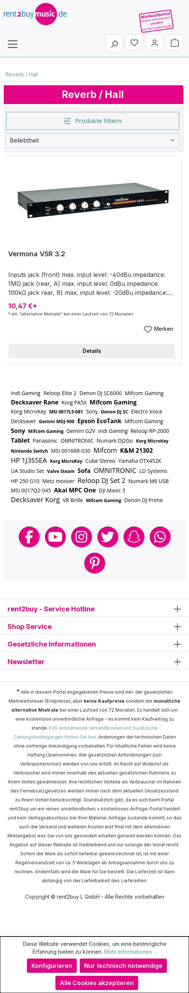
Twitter (107, 536)
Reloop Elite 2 (59, 393)
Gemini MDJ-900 (56, 421)
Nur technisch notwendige (123, 965)
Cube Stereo (100, 460)
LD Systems (153, 470)
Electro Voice (146, 411)
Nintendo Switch (29, 451)
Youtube (55, 536)
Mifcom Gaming (144, 393)
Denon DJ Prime (143, 500)
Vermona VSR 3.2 (36, 254)
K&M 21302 (136, 450)
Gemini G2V (81, 430)
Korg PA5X (73, 402)
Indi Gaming (25, 393)
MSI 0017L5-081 (66, 412)
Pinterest (94, 563)
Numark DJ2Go (115, 440)
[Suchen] (114, 43)
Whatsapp (160, 536)
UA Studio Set (27, 470)
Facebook (29, 536)
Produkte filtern (93, 121)
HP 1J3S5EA (29, 460)
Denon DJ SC (114, 412)
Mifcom (105, 450)
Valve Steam (61, 471)
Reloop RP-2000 (150, 430)
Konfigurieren (51, 965)
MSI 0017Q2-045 (31, 490)
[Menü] (13, 43)
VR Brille (73, 500)
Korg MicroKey (28, 411)
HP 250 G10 (25, 481)
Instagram (81, 536)
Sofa (84, 471)
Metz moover (58, 481)
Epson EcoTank (99, 421)
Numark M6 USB (148, 481)
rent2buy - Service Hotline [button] (94, 608)
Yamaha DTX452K (139, 460)
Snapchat (134, 536)
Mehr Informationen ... (130, 951)
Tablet (20, 440)
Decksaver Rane (34, 402)
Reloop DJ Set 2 (101, 480)
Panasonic (45, 440)
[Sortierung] (92, 140)
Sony (92, 411)
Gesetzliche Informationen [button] (94, 643)
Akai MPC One (75, 490)
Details (92, 351)
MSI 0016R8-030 (70, 450)
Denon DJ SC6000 (100, 393)
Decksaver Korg (35, 499)
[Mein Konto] (155, 42)
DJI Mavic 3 (112, 490)
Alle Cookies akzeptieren (97, 983)
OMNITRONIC (77, 440)
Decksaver (23, 421)
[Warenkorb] (175, 42)
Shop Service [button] (94, 626)
